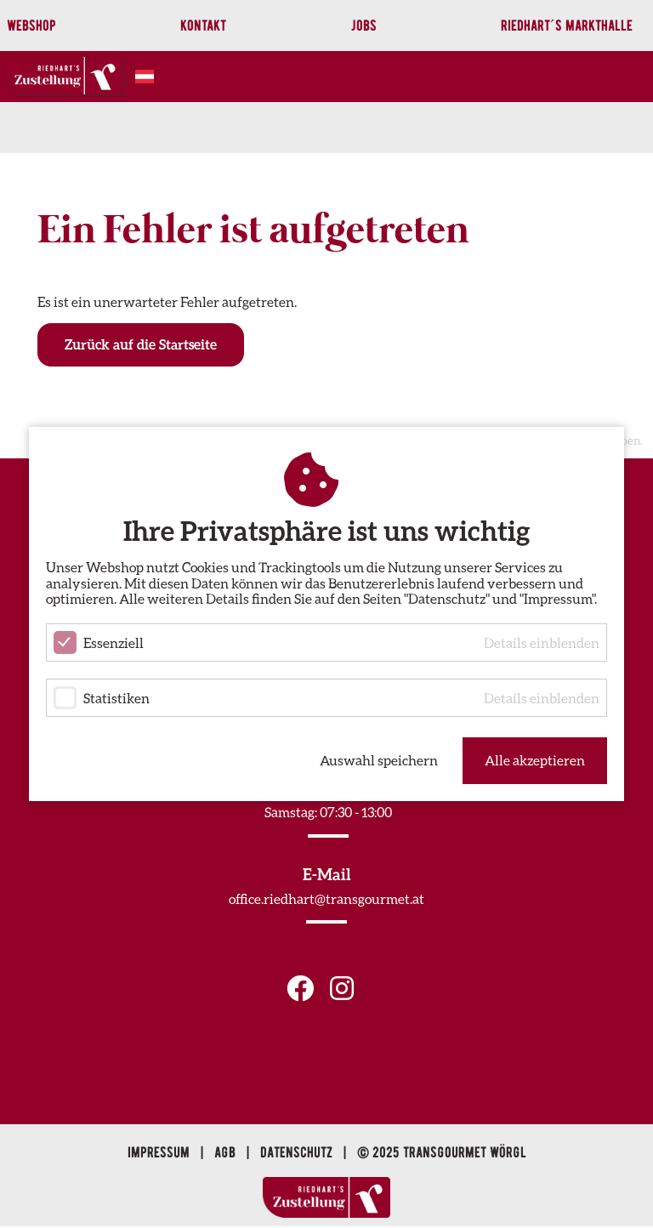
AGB (226, 1152)
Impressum (160, 1152)
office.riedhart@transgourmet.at (326, 898)
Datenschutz (298, 1152)
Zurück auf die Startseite (141, 344)
